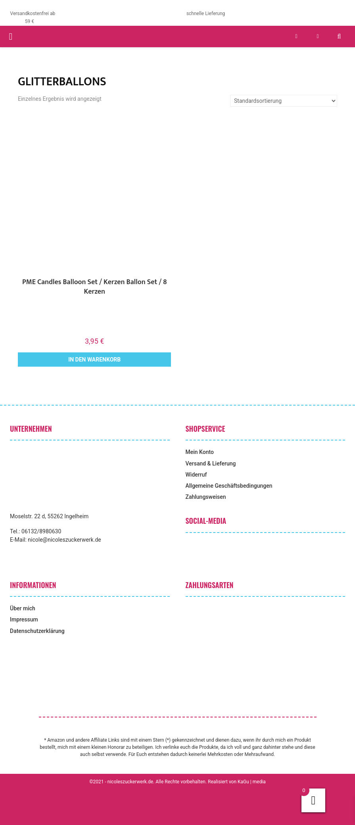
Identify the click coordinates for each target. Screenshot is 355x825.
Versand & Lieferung (211, 463)
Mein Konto (200, 452)
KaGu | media (252, 782)
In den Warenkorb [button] (94, 359)
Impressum (24, 619)
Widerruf (196, 474)
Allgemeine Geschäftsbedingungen (229, 486)
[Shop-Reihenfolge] (283, 101)
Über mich (22, 608)
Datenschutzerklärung (37, 631)
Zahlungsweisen (206, 497)
